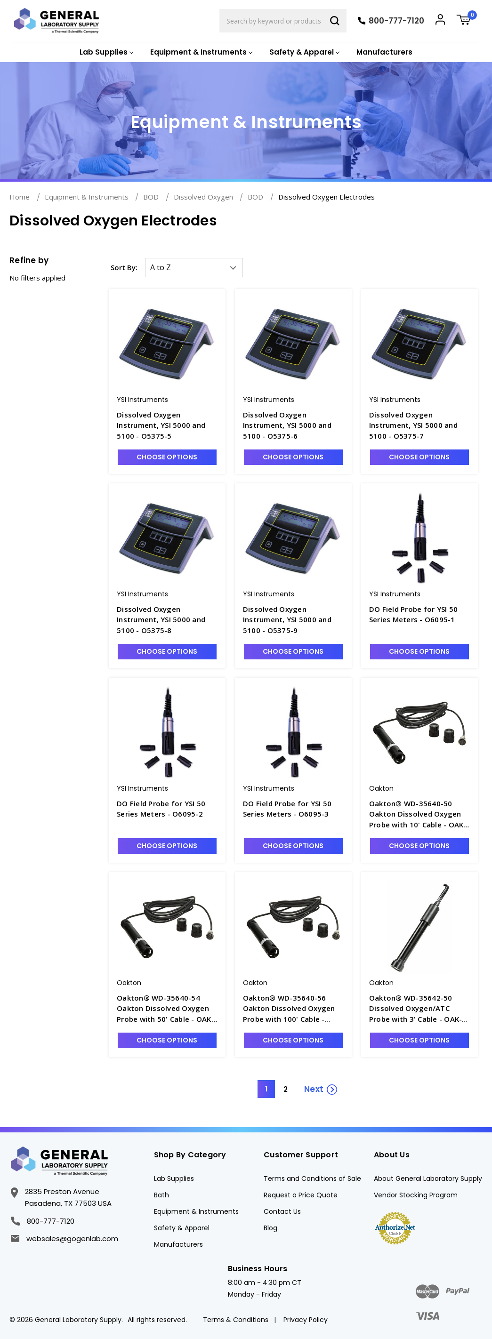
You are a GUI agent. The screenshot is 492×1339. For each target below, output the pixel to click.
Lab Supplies (174, 1178)
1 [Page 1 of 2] (266, 1089)
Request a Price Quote (301, 1195)
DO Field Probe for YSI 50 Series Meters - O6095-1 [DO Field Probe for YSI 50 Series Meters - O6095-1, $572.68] (413, 614)
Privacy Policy (305, 1319)
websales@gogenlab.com (64, 1238)
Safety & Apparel (182, 1228)
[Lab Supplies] (105, 52)
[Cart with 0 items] (467, 21)
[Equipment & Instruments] (200, 52)
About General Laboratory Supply (428, 1178)
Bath (161, 1195)
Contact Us (282, 1211)
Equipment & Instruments (196, 1211)
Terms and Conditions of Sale (312, 1178)
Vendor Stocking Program (416, 1195)
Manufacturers (384, 52)
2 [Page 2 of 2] (285, 1089)
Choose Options (167, 457)
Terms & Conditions (235, 1319)
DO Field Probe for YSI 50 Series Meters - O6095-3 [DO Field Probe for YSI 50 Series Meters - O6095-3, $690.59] (287, 809)
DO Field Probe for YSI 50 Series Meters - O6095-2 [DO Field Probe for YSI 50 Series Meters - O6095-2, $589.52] (161, 809)
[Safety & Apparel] (303, 52)
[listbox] (194, 267)
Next (313, 1089)
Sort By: (124, 267)
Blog (270, 1228)
